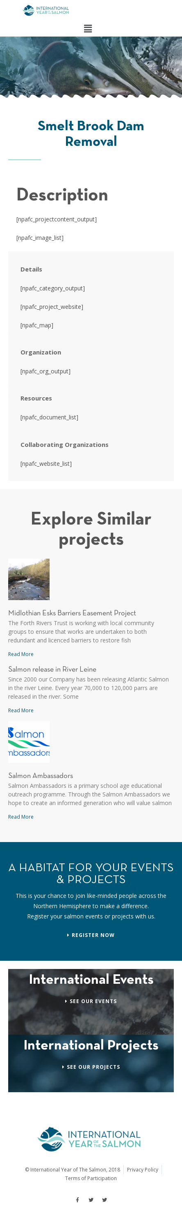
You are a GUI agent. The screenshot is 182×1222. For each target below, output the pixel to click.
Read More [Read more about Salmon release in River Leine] (21, 710)
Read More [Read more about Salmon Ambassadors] (21, 816)
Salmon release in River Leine (52, 669)
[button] (88, 28)
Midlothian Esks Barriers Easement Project (72, 613)
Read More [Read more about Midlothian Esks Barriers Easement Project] (21, 654)
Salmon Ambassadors (40, 776)
